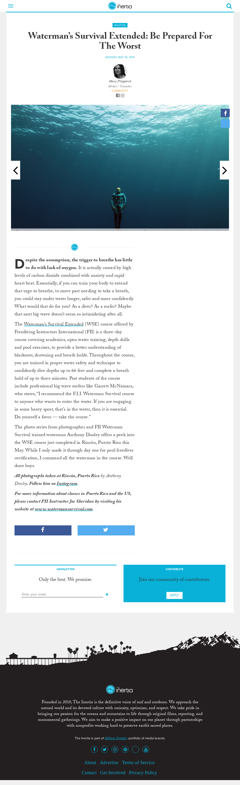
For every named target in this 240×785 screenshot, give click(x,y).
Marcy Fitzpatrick (120, 82)
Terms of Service (138, 762)
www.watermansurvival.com (63, 510)
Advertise (109, 762)
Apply (174, 595)
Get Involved (112, 772)
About (90, 762)
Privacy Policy (143, 772)
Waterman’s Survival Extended (54, 325)
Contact (89, 772)
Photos (120, 25)
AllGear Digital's (116, 738)
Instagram (67, 484)
